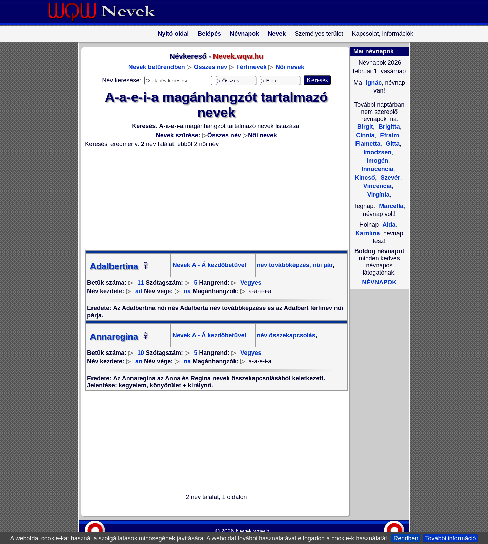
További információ (450, 538)
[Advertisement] (212, 199)
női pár (322, 265)
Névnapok (244, 33)
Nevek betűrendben (156, 67)
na (187, 291)
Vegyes (250, 282)
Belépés (209, 33)
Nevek (277, 33)
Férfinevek (251, 67)
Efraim (388, 135)
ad (138, 291)
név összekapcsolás (286, 335)
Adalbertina (120, 266)
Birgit (365, 126)
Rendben (405, 538)
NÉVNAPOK (379, 282)
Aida (388, 224)
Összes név (210, 67)
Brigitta (388, 126)
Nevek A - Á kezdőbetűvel (209, 265)
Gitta (392, 143)
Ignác (373, 82)
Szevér (389, 177)
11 (140, 282)
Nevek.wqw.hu (254, 531)
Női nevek (290, 67)
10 (140, 352)
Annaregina (120, 336)
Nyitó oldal (173, 33)
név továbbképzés (283, 265)
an (138, 361)
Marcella (391, 206)
